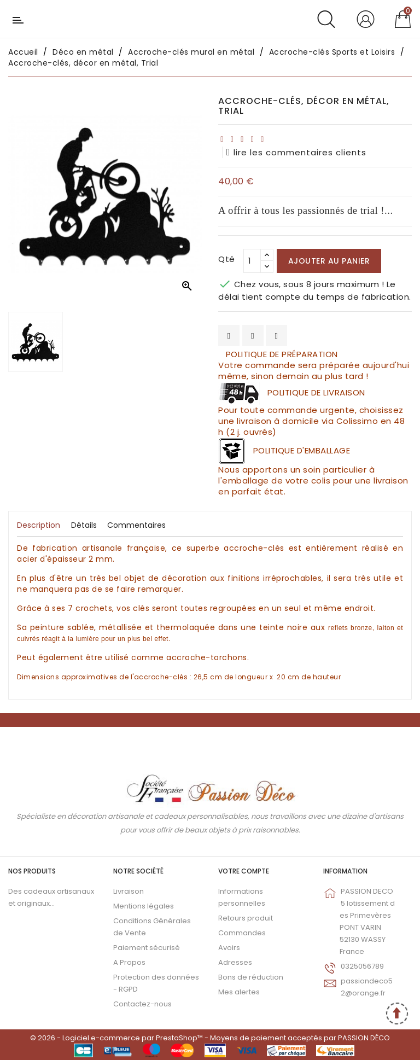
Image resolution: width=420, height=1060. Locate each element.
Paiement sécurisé (146, 947)
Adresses (235, 962)
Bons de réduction (250, 977)
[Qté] (252, 261)
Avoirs (229, 947)
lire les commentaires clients (296, 152)
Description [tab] (38, 525)
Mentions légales (143, 906)
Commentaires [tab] (136, 525)
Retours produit (245, 918)
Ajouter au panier (329, 260)
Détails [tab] (84, 525)
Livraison (128, 891)
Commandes (242, 933)
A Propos (129, 962)
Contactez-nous (142, 1004)
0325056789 (362, 966)
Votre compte (243, 871)
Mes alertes (239, 992)
